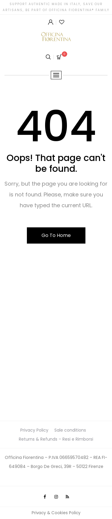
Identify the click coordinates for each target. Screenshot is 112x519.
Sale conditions (70, 430)
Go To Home (56, 235)
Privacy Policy (34, 430)
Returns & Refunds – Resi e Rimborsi (56, 439)
